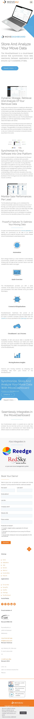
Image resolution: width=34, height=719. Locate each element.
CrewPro (3, 318)
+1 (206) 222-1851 (6, 665)
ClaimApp (23, 318)
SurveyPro (4, 593)
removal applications (26, 230)
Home (3, 566)
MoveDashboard (6, 601)
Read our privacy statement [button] (9, 716)
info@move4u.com (6, 647)
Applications (5, 568)
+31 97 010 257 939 (6, 644)
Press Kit (4, 582)
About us (4, 576)
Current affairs (5, 579)
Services (4, 574)
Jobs (3, 571)
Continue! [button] (23, 712)
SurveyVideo (5, 591)
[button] (18, 712)
